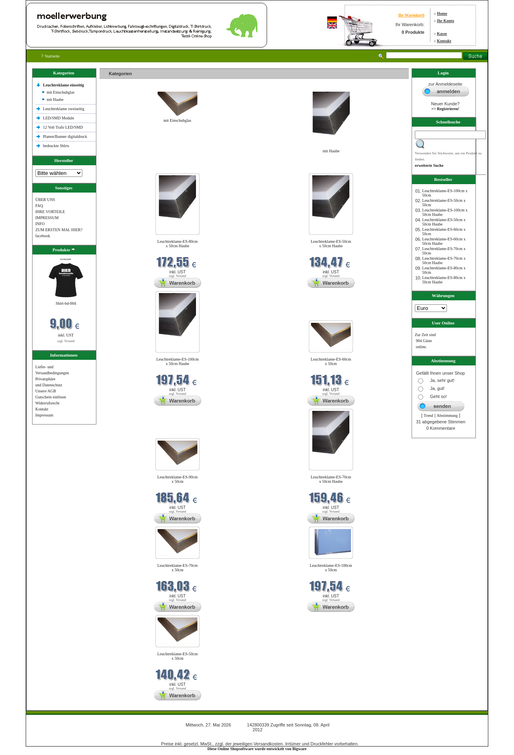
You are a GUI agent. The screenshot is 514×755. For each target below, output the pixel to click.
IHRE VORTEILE (50, 211)
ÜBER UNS (45, 199)
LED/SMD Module (58, 118)
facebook (42, 236)
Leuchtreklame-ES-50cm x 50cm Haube (331, 243)
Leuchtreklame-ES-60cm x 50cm (331, 361)
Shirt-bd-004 (65, 303)
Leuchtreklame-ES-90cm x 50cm (177, 479)
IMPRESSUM (47, 217)
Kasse (442, 33)
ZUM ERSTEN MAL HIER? (58, 230)
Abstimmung (447, 415)
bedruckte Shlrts (56, 146)
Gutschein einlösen (50, 397)
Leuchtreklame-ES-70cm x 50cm (177, 567)
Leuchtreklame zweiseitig (64, 109)
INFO (40, 224)
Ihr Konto (445, 20)
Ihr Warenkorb (411, 15)
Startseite (51, 56)
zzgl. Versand (66, 341)
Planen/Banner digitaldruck (65, 136)
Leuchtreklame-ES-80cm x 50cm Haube (177, 243)
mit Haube (55, 99)
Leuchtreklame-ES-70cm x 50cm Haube (331, 479)
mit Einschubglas (60, 92)
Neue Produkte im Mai (119, 168)
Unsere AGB (45, 391)
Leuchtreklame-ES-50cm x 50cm (177, 656)
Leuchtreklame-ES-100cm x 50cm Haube (177, 361)
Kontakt (444, 41)
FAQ (39, 205)
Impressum (44, 415)
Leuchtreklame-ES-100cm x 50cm (331, 567)
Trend (428, 415)
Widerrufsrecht (47, 403)
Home (442, 13)
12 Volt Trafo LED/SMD (63, 127)
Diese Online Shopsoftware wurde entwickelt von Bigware (257, 749)
